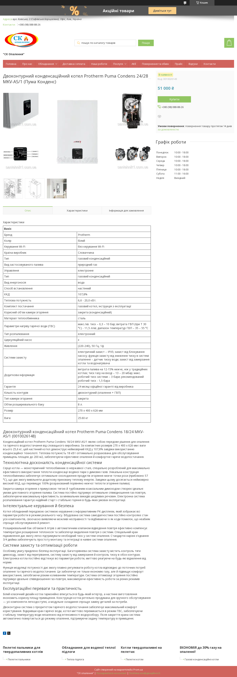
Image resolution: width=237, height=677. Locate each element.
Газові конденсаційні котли (202, 659)
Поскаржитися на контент (111, 673)
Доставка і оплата (73, 64)
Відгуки (193, 64)
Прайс (179, 64)
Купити (174, 99)
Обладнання (46, 64)
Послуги (118, 64)
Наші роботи (99, 64)
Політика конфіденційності (144, 673)
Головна (11, 64)
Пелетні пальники (19, 659)
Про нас (27, 64)
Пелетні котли (134, 659)
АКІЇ (134, 64)
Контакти (210, 64)
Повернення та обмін (155, 64)
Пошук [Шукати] (146, 42)
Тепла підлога (75, 659)
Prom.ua (138, 669)
